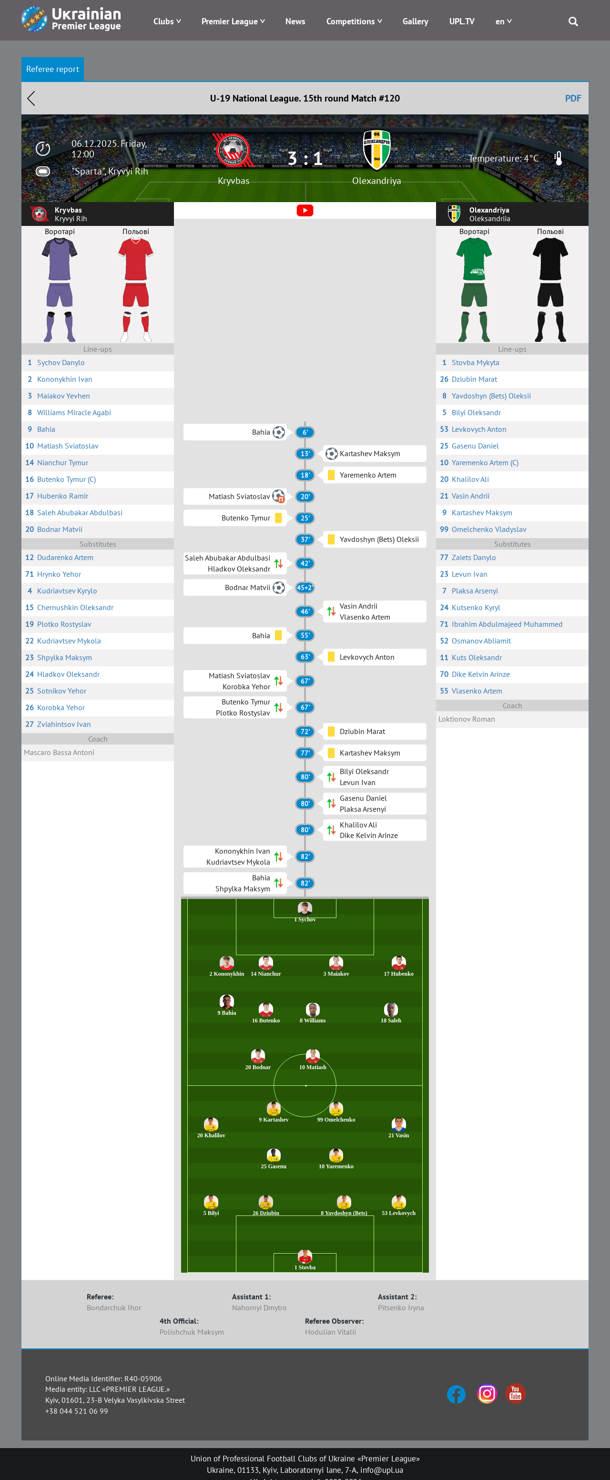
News (295, 21)
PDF (573, 98)
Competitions (350, 21)
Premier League (230, 21)
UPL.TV (462, 21)
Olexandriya (376, 180)
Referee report (52, 68)
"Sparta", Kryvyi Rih (109, 171)
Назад (31, 98)
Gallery (415, 21)
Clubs (163, 21)
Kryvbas (233, 180)
